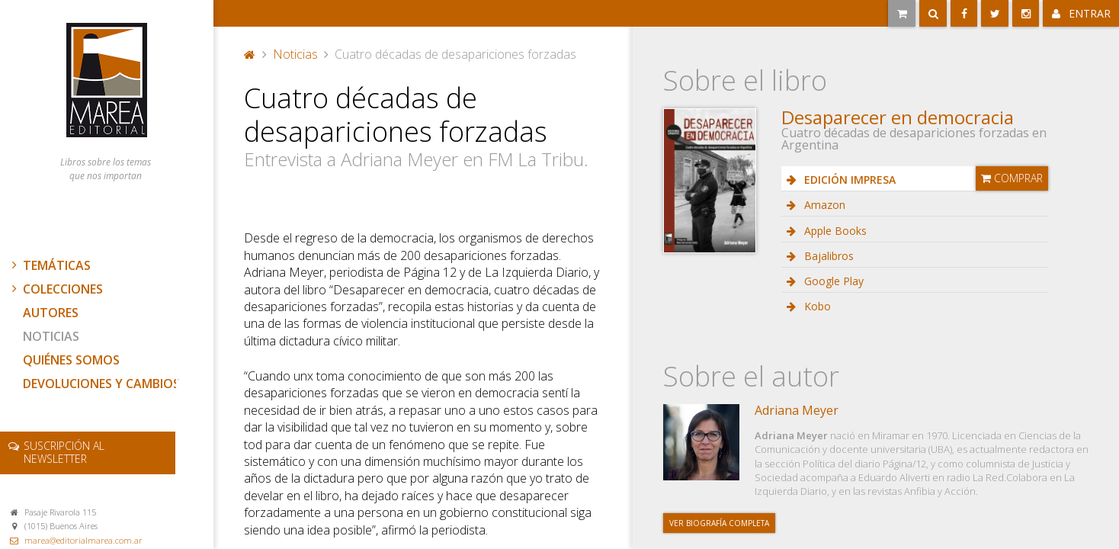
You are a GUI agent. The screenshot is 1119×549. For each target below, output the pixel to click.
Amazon (823, 204)
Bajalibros (827, 256)
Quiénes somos (71, 360)
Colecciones (55, 289)
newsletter (64, 452)
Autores (51, 313)
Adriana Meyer (796, 410)
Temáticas (49, 265)
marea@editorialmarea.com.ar (83, 540)
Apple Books (834, 230)
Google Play (832, 281)
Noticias (51, 336)
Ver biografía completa (719, 523)
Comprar (1012, 178)
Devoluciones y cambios (101, 383)
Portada (250, 54)
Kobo (816, 306)
